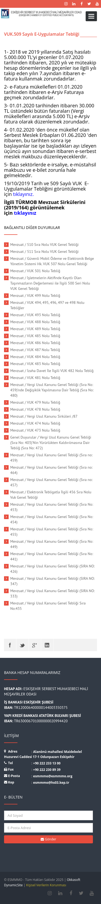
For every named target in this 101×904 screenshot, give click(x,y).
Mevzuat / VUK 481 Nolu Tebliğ (35, 377)
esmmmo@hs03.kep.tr (51, 782)
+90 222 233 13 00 (47, 763)
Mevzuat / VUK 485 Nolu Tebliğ (35, 335)
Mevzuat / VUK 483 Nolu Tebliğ (35, 363)
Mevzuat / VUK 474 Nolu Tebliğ (35, 423)
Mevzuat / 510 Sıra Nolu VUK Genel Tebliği (44, 244)
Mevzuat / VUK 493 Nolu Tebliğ (35, 314)
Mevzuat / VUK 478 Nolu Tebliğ (35, 409)
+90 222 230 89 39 (47, 769)
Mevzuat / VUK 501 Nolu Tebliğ (35, 270)
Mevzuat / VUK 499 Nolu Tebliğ (35, 295)
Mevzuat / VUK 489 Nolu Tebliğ (35, 328)
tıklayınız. (23, 194)
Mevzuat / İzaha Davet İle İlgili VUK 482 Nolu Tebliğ (51, 370)
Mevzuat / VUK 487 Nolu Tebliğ (35, 349)
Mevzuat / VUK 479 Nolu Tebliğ (35, 402)
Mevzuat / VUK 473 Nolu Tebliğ (35, 430)
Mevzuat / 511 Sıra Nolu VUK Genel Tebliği (44, 251)
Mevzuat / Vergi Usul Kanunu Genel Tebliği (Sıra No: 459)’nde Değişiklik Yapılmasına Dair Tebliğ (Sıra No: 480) (52, 390)
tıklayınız (25, 213)
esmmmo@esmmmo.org (52, 776)
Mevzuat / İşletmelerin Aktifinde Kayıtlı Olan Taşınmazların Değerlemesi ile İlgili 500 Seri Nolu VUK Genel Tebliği (50, 283)
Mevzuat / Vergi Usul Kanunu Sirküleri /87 (44, 416)
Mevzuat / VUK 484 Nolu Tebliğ (35, 356)
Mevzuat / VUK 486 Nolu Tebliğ (35, 342)
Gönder (48, 839)
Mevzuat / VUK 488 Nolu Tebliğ (35, 321)
